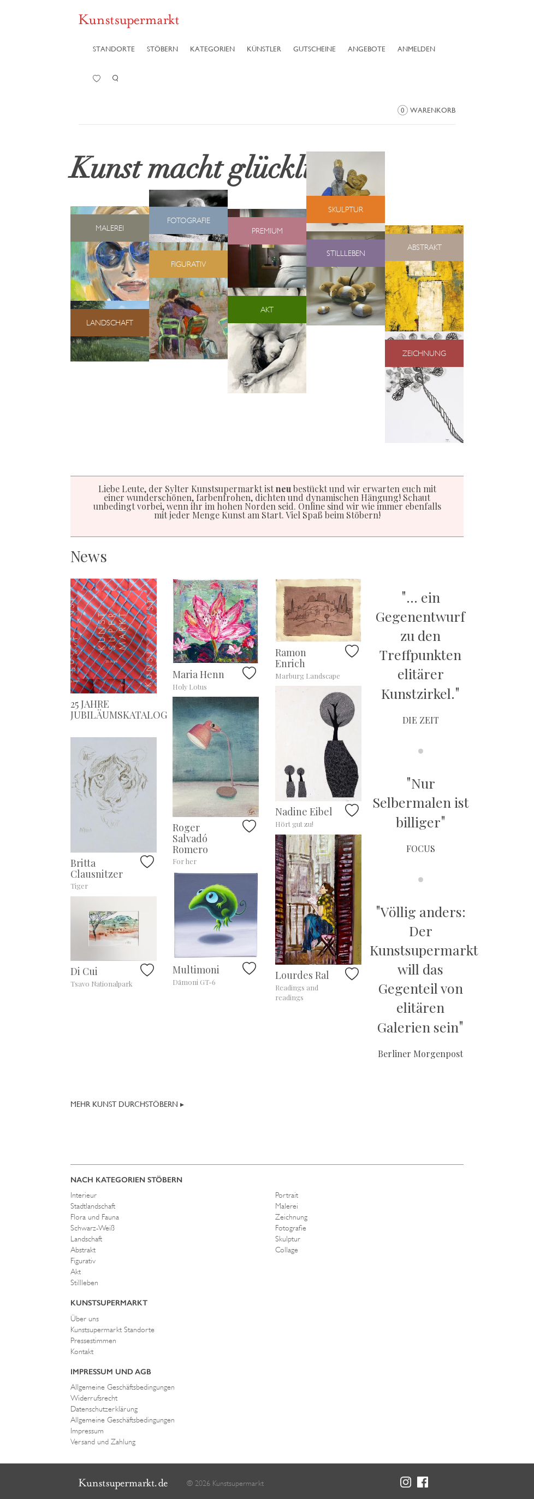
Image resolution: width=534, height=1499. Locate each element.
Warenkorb (426, 110)
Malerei (286, 1205)
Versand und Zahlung (102, 1441)
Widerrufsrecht (93, 1397)
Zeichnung (291, 1216)
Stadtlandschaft (92, 1205)
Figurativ (83, 1260)
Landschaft (86, 1238)
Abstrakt (83, 1249)
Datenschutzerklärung (104, 1408)
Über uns (84, 1318)
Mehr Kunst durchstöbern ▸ (127, 1104)
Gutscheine (314, 49)
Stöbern (162, 49)
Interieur (83, 1195)
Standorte (114, 49)
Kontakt (81, 1351)
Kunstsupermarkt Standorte (112, 1329)
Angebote (366, 49)
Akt (75, 1271)
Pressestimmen (93, 1340)
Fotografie (290, 1227)
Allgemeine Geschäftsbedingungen (122, 1387)
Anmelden (416, 49)
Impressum (87, 1430)
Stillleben (84, 1282)
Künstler (264, 49)
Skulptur (287, 1238)
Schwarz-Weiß (92, 1227)
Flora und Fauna (94, 1216)
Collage (286, 1249)
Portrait (286, 1195)
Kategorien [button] (212, 49)
